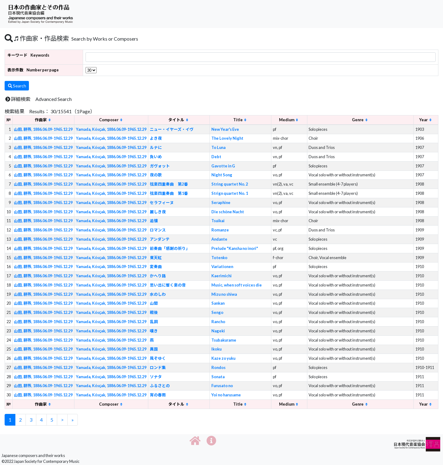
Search (16, 85)
